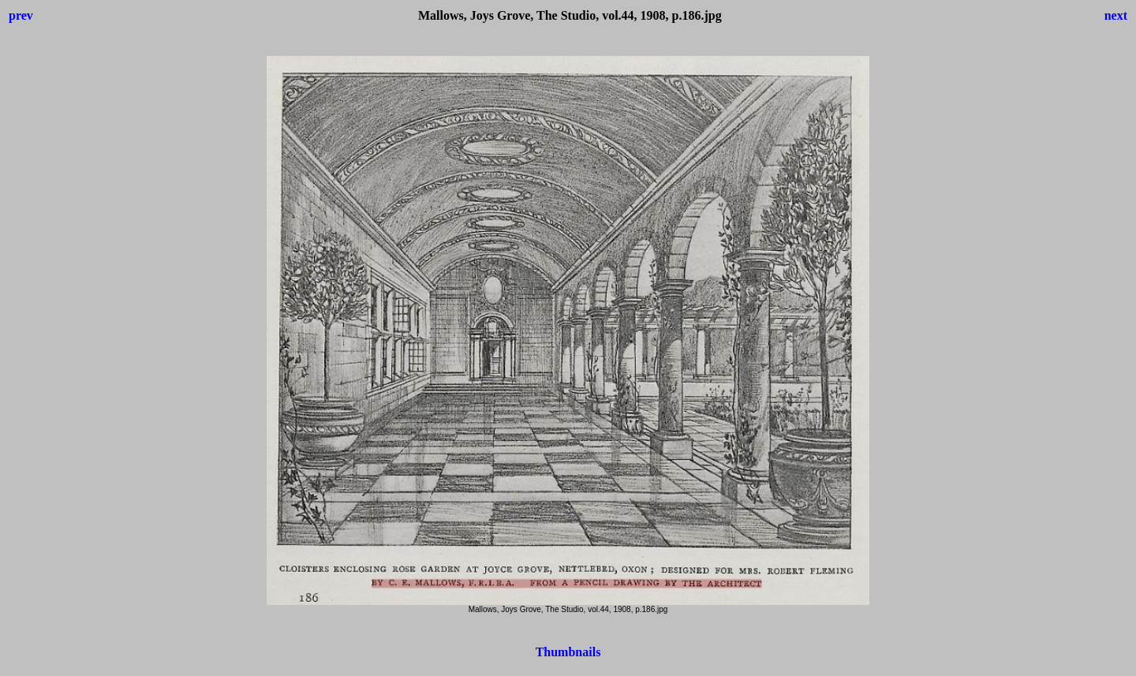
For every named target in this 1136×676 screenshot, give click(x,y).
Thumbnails (568, 652)
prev (21, 15)
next (1115, 15)
